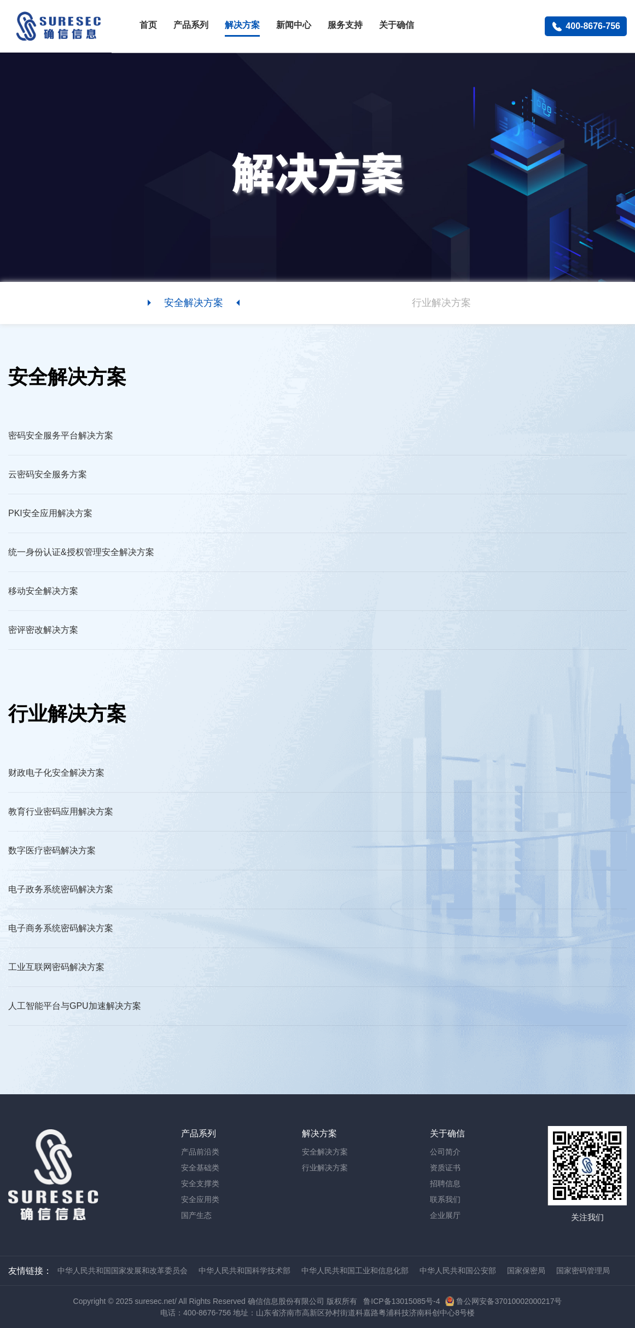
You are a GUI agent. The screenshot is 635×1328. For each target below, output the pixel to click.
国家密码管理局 (583, 1270)
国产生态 (196, 1215)
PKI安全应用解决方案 (50, 513)
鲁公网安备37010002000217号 (509, 1301)
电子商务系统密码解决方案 (60, 928)
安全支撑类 (200, 1183)
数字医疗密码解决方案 (52, 850)
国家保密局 (526, 1270)
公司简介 (445, 1151)
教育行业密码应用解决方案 (60, 811)
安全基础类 (200, 1167)
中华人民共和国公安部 (458, 1270)
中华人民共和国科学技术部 (244, 1270)
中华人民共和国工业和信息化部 (355, 1270)
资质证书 (445, 1167)
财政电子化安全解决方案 (56, 772)
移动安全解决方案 (43, 591)
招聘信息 (445, 1183)
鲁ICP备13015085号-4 (401, 1301)
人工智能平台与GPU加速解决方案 (74, 1006)
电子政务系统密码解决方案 (60, 889)
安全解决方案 (325, 1151)
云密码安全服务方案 (47, 474)
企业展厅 (445, 1215)
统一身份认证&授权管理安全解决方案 (81, 552)
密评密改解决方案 (43, 629)
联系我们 (445, 1199)
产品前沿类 (200, 1151)
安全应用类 (200, 1199)
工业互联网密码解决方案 (56, 967)
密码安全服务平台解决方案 (60, 435)
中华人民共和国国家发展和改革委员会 (122, 1270)
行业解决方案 (325, 1167)
